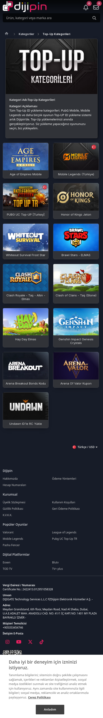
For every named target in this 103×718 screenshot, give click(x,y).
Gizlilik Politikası (13, 509)
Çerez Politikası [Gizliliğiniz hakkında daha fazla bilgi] (39, 697)
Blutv (55, 562)
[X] (30, 642)
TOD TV (7, 569)
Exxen (6, 562)
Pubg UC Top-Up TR (64, 539)
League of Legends (64, 532)
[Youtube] (18, 642)
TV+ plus (57, 569)
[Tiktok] (41, 642)
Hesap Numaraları (14, 485)
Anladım (50, 709)
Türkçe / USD (85, 447)
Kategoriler (26, 34)
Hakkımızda (10, 479)
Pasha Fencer (11, 545)
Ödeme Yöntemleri (64, 479)
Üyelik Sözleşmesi (14, 502)
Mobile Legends (13, 539)
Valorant (8, 532)
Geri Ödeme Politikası (66, 509)
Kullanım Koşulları (63, 502)
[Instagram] (7, 642)
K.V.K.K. (7, 515)
